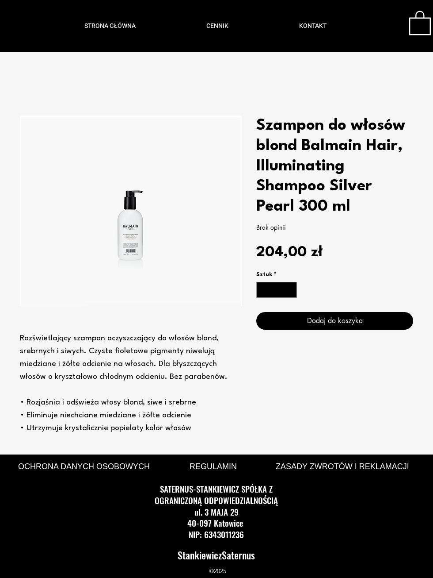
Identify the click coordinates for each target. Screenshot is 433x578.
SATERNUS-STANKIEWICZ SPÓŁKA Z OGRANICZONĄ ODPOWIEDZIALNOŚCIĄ (216, 494)
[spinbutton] (276, 289)
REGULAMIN (213, 466)
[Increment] (290, 289)
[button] (420, 22)
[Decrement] (263, 289)
